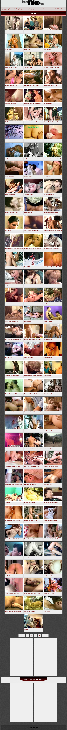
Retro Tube (33, 13)
